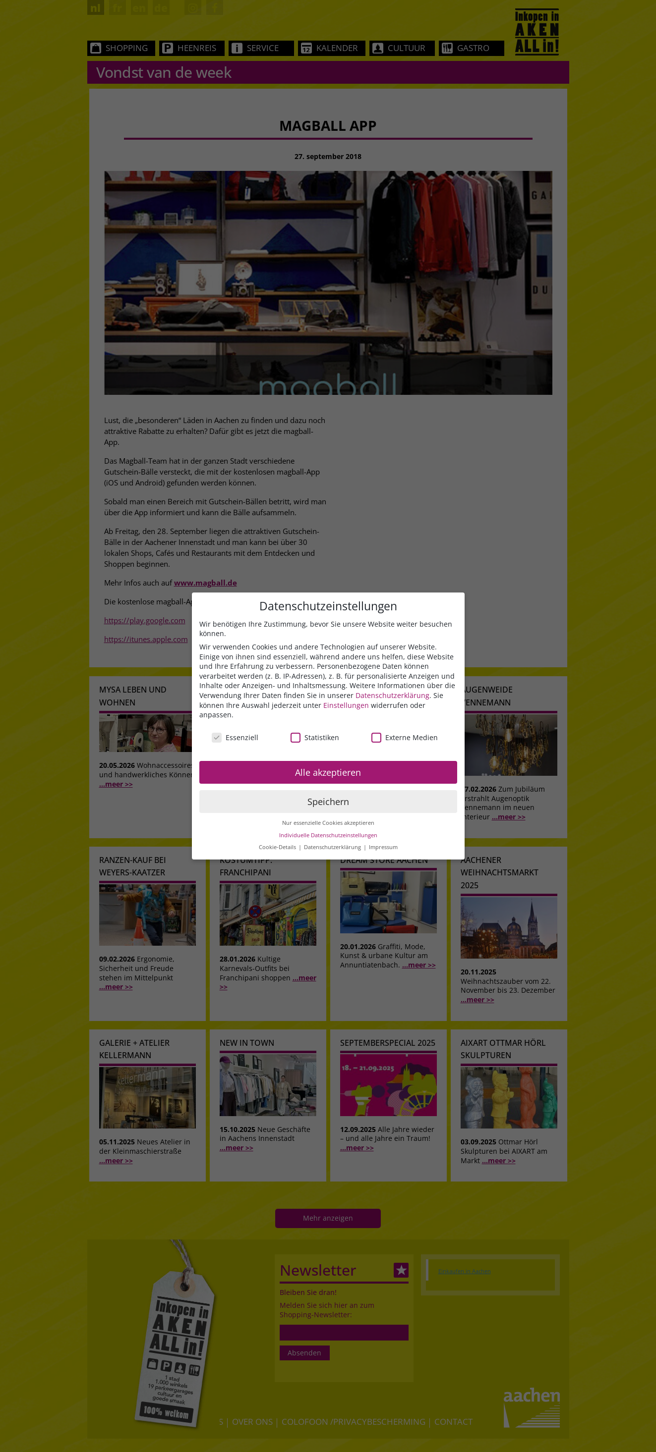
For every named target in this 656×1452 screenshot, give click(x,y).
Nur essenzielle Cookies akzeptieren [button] (328, 822)
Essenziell (235, 737)
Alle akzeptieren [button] (328, 772)
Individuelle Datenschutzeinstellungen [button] (328, 835)
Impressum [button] (383, 847)
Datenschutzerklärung (392, 695)
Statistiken (315, 737)
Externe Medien (404, 737)
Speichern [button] (328, 801)
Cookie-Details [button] (278, 847)
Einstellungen (346, 705)
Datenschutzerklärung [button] (333, 847)
